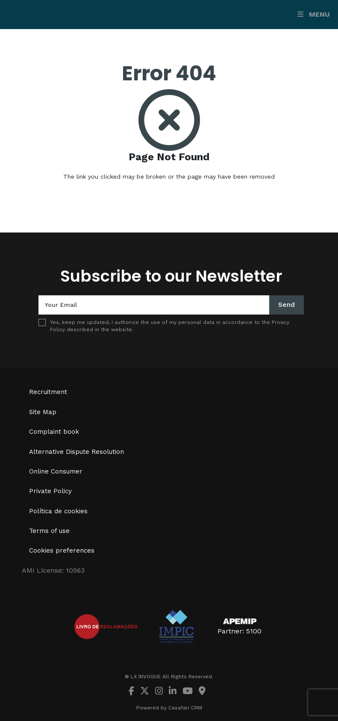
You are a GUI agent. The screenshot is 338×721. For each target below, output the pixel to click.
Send (286, 304)
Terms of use (49, 531)
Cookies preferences (61, 550)
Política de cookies (58, 511)
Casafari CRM (185, 708)
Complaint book (54, 432)
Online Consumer (55, 471)
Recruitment (48, 392)
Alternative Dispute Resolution (76, 452)
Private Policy (50, 491)
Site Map (42, 412)
